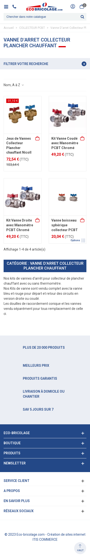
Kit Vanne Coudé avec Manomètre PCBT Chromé (64, 143)
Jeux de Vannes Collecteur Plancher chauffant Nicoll (18, 146)
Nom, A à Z (14, 85)
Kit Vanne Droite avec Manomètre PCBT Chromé (19, 225)
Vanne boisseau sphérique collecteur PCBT (64, 225)
